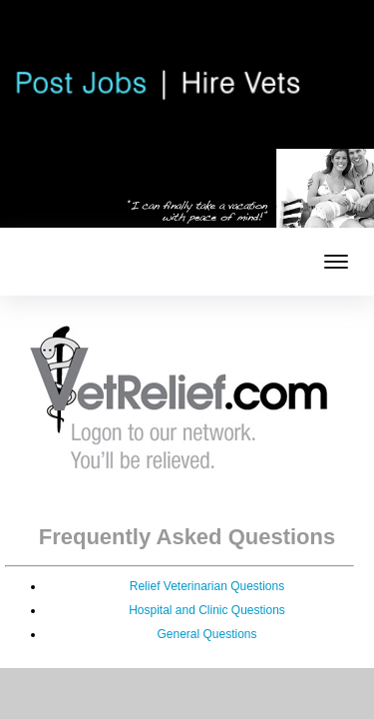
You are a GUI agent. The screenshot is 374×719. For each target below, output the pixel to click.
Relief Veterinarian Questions (207, 586)
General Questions (206, 634)
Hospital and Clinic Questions (207, 610)
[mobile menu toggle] (336, 262)
